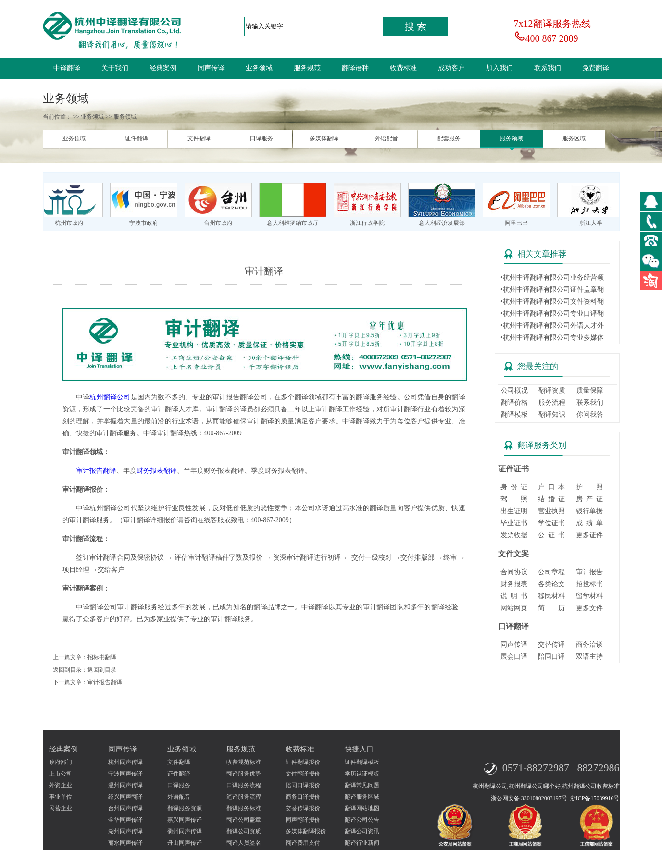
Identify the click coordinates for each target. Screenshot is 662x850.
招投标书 (589, 584)
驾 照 (513, 499)
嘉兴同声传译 (184, 819)
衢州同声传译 (184, 831)
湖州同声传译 (125, 831)
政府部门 (60, 762)
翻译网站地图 (362, 808)
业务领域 (259, 68)
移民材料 (551, 596)
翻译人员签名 (243, 842)
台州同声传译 (125, 808)
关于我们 (114, 68)
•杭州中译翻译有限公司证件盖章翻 (552, 289)
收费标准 (403, 68)
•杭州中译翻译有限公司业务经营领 (552, 277)
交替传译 (551, 644)
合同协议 (513, 572)
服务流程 (551, 402)
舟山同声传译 (184, 842)
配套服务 (449, 138)
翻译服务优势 (243, 773)
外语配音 (386, 138)
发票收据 (513, 535)
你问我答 (589, 414)
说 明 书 (513, 596)
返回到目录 (101, 669)
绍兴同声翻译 (125, 796)
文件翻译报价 (303, 773)
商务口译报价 (303, 796)
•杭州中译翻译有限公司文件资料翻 (552, 301)
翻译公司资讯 (362, 831)
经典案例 (163, 68)
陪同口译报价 (303, 785)
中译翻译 (66, 68)
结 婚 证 (551, 499)
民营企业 (60, 808)
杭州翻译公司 (109, 397)
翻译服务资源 (184, 808)
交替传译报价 (303, 808)
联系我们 (547, 68)
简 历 (551, 608)
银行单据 (589, 511)
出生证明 (513, 511)
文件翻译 (199, 138)
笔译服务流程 (243, 796)
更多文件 (589, 608)
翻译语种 (355, 68)
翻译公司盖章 (243, 819)
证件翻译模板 (362, 762)
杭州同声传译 (125, 762)
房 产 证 (589, 499)
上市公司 (60, 773)
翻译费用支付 (303, 842)
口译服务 (261, 138)
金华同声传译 (125, 819)
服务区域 (574, 138)
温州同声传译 (125, 785)
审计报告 (589, 572)
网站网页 (513, 608)
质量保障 (589, 390)
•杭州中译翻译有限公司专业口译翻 (552, 313)
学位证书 (551, 523)
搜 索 (416, 26)
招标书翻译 (101, 657)
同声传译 (211, 68)
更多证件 (589, 535)
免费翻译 (595, 68)
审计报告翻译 (96, 470)
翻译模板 (514, 414)
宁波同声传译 (125, 773)
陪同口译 (551, 656)
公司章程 (551, 572)
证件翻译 (136, 138)
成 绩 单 (589, 523)
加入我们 (499, 68)
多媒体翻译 (324, 138)
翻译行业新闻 (362, 842)
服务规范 (307, 68)
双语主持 (589, 656)
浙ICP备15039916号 (595, 798)
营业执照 (551, 511)
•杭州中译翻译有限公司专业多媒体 (552, 337)
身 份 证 (513, 487)
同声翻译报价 (303, 819)
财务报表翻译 (157, 470)
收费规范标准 (243, 762)
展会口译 (513, 656)
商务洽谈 (589, 644)
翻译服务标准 (243, 808)
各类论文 (551, 584)
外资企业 (60, 785)
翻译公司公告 (362, 819)
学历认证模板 (362, 773)
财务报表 (513, 584)
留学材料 (589, 596)
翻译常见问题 (362, 785)
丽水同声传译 (125, 842)
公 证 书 (551, 535)
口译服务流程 (243, 785)
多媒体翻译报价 (306, 831)
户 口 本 (551, 487)
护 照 (589, 487)
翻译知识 (551, 414)
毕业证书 (513, 523)
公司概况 (514, 390)
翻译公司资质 (243, 831)
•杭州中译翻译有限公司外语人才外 (552, 325)
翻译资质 (551, 390)
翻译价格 (514, 402)
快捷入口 (359, 749)
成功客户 (451, 68)
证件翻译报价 (303, 762)
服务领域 (511, 138)
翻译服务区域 (362, 796)
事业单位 (60, 796)
